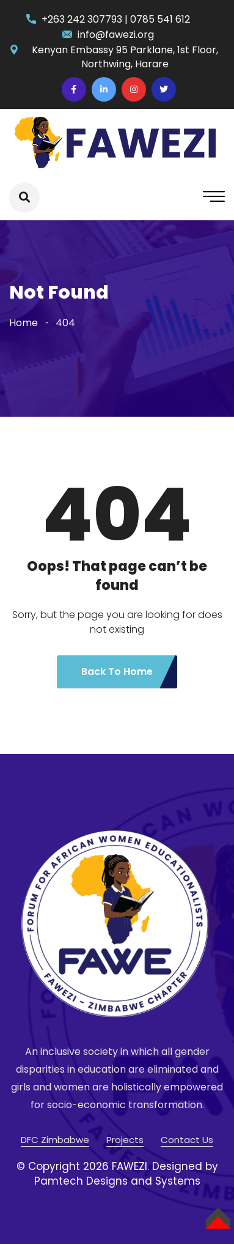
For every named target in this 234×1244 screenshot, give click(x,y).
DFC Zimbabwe (55, 1139)
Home (23, 323)
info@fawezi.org (116, 35)
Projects (125, 1139)
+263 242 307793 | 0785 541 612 (116, 19)
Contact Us (187, 1139)
